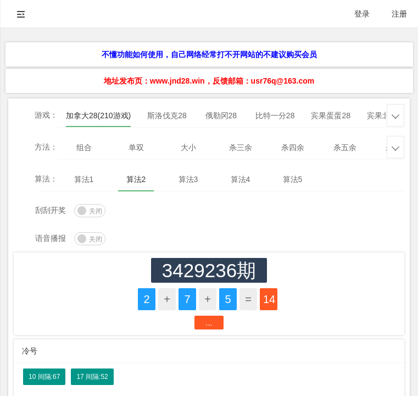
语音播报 (50, 238)
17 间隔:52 (92, 377)
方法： (46, 146)
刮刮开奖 (50, 210)
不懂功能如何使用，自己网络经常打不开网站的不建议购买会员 (209, 54)
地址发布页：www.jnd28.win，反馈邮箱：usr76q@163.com (209, 80)
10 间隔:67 (44, 377)
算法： (46, 178)
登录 (362, 13)
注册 (399, 13)
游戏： (46, 115)
